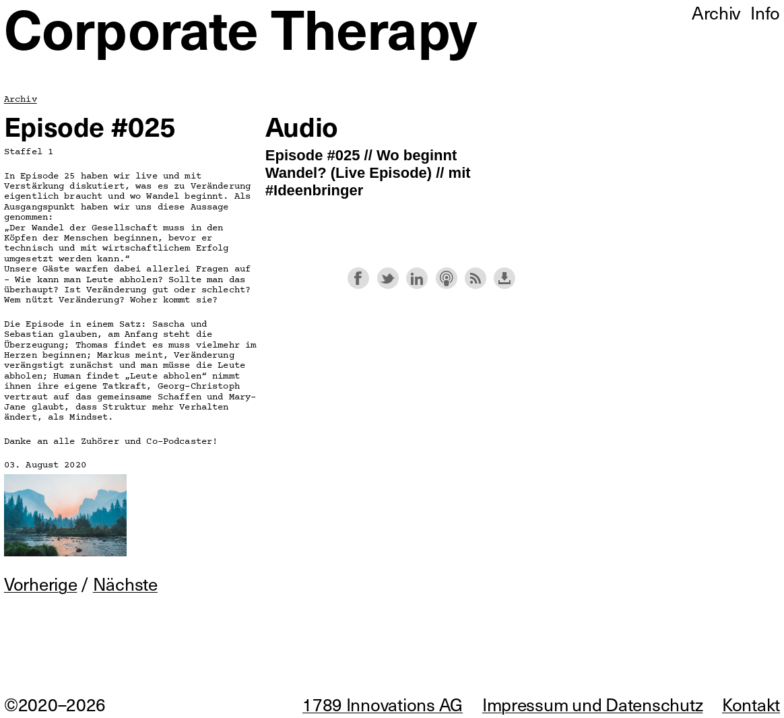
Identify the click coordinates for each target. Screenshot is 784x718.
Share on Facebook (358, 278)
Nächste (125, 583)
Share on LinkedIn (417, 278)
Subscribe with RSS (475, 278)
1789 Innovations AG (382, 704)
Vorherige (40, 583)
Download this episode (504, 278)
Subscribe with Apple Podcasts (446, 278)
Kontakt (751, 704)
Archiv (20, 99)
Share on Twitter (388, 278)
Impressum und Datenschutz (592, 704)
